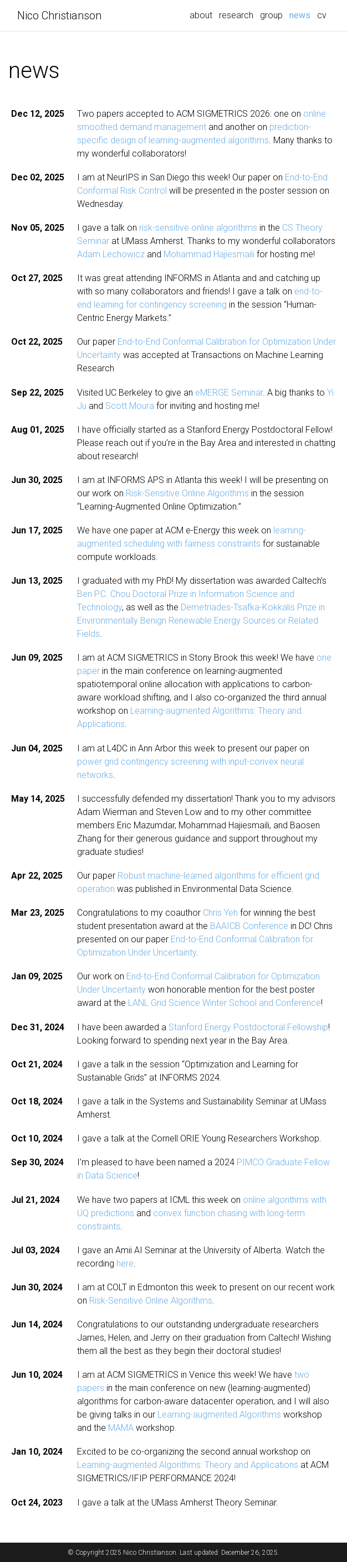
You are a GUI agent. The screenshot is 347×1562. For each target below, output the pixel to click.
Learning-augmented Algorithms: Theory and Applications (187, 1465)
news (301, 14)
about (201, 15)
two (301, 1374)
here (125, 1263)
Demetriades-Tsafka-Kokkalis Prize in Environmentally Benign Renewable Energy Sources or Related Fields (201, 620)
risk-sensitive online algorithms (198, 227)
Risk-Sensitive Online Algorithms (187, 493)
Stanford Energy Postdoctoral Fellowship (248, 1027)
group (271, 15)
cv (321, 15)
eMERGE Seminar (229, 392)
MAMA (121, 1428)
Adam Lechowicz (111, 254)
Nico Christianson (59, 15)
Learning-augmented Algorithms (219, 1414)
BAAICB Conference (249, 926)
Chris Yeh (220, 912)
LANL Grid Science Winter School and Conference (224, 1003)
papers (90, 1388)
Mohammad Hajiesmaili (209, 254)
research (236, 15)
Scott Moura (129, 406)
